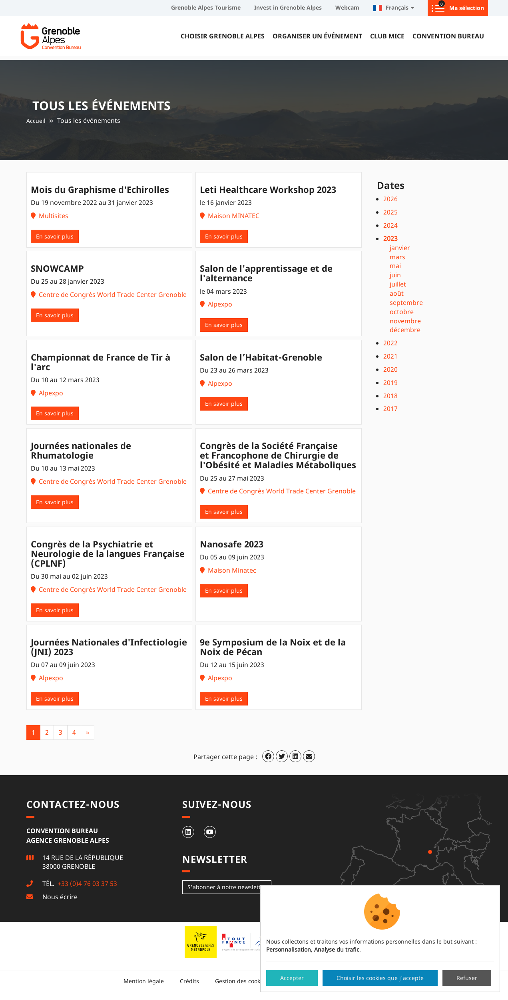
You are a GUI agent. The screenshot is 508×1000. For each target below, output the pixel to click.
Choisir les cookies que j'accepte (380, 978)
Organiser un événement (317, 36)
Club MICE (387, 36)
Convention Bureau (448, 36)
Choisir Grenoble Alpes (223, 36)
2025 (390, 212)
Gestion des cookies (241, 981)
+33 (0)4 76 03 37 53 (86, 883)
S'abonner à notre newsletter (226, 887)
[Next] (87, 732)
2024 (390, 225)
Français (393, 7)
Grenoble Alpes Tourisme (206, 7)
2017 (390, 408)
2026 (390, 198)
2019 (390, 382)
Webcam (347, 7)
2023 (390, 238)
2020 (390, 369)
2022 (390, 343)
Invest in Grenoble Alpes (288, 7)
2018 (390, 395)
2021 (390, 356)
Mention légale (144, 981)
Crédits (189, 981)
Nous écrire (60, 896)
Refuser (466, 978)
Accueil (36, 120)
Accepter (292, 978)
